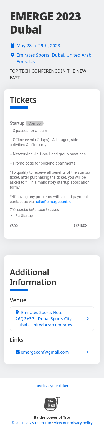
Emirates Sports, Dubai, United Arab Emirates (54, 58)
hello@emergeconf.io (53, 201)
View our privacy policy (73, 422)
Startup (27, 123)
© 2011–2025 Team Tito (31, 422)
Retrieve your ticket (52, 385)
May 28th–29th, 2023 (38, 46)
